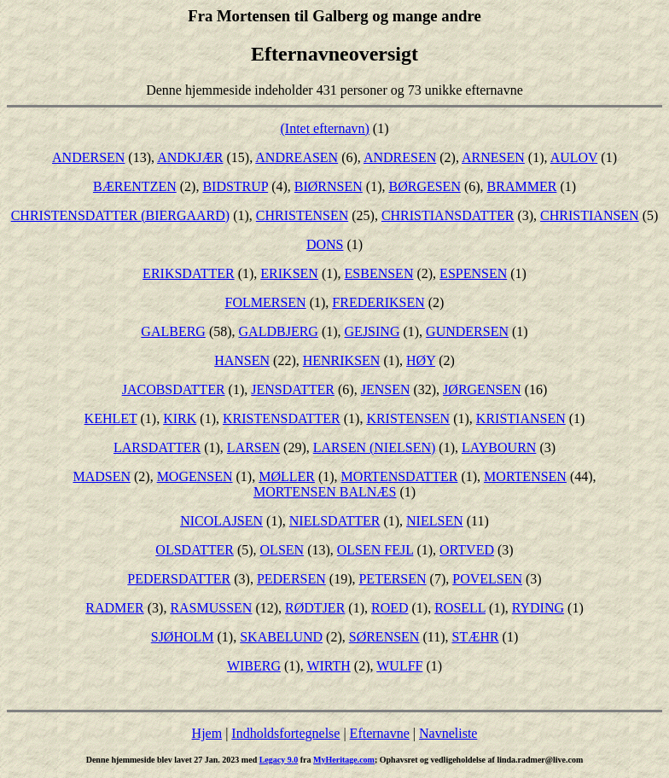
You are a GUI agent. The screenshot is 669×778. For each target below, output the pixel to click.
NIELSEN (434, 521)
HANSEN (242, 360)
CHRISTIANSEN (589, 215)
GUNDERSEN (467, 331)
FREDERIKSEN (378, 302)
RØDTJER (315, 608)
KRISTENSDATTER (281, 418)
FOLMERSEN (265, 302)
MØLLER (287, 476)
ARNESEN (493, 157)
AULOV (574, 157)
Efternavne (380, 733)
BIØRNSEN (328, 186)
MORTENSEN (525, 476)
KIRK (179, 418)
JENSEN (385, 389)
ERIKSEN (289, 273)
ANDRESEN (400, 157)
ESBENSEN (379, 273)
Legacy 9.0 (279, 759)
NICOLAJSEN (221, 521)
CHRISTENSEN (302, 215)
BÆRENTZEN (135, 186)
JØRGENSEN (482, 389)
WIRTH (328, 666)
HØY (420, 360)
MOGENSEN (195, 476)
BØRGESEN (424, 186)
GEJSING (372, 331)
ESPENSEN (473, 273)
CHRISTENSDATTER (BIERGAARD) (120, 215)
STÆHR (474, 637)
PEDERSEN (291, 579)
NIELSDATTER (335, 521)
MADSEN (102, 476)
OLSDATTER (194, 550)
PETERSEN (392, 579)
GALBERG (173, 331)
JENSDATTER (292, 389)
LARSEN (253, 447)
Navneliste (448, 733)
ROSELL (460, 608)
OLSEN (282, 550)
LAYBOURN (499, 447)
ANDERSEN (88, 157)
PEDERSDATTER (178, 579)
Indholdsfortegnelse (285, 733)
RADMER (114, 608)
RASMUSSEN (211, 608)
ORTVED (466, 550)
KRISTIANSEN (521, 418)
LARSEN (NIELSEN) (374, 447)
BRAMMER (522, 186)
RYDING (538, 608)
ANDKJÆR (190, 157)
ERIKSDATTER (189, 273)
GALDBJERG (278, 331)
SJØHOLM (182, 637)
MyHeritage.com (344, 759)
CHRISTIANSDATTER (448, 215)
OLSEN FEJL (375, 550)
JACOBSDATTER (173, 389)
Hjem (207, 733)
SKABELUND (281, 637)
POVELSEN (487, 579)
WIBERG (254, 666)
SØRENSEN (384, 637)
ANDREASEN (296, 157)
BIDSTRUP (235, 186)
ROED (390, 608)
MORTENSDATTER (399, 476)
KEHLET (110, 418)
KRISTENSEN (408, 418)
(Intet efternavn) (324, 128)
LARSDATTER (157, 447)
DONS (325, 244)
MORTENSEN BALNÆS (325, 492)
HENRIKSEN (342, 360)
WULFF (399, 666)
